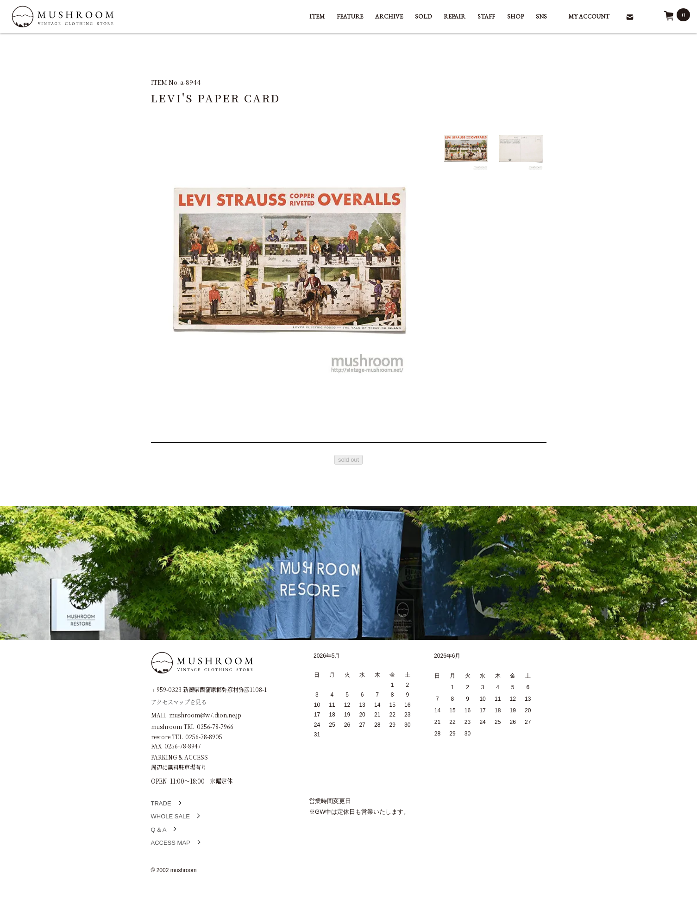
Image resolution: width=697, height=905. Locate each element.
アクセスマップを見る (179, 701)
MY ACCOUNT (588, 16)
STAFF (486, 16)
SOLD (423, 16)
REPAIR (454, 16)
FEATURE (350, 16)
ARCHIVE (389, 16)
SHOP (515, 16)
